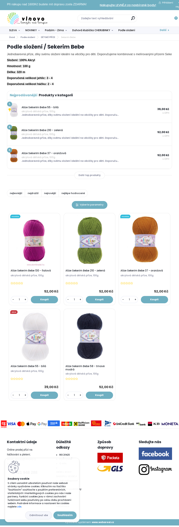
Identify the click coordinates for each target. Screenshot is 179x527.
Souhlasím (65, 515)
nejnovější (50, 193)
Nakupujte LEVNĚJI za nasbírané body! (128, 5)
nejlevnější (16, 193)
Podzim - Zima (54, 30)
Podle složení (126, 30)
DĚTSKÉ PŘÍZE (48, 37)
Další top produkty (90, 175)
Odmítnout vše (38, 515)
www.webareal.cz (103, 524)
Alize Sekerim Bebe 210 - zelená (86, 271)
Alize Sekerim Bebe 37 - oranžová (142, 271)
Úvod (12, 37)
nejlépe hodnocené (73, 193)
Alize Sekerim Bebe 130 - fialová (31, 271)
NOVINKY (31, 30)
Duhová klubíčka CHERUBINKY (91, 30)
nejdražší (33, 193)
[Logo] (27, 18)
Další (163, 30)
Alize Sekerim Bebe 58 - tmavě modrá (85, 369)
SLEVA (13, 30)
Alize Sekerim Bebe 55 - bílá (28, 367)
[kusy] (19, 300)
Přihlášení (167, 2)
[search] (133, 19)
